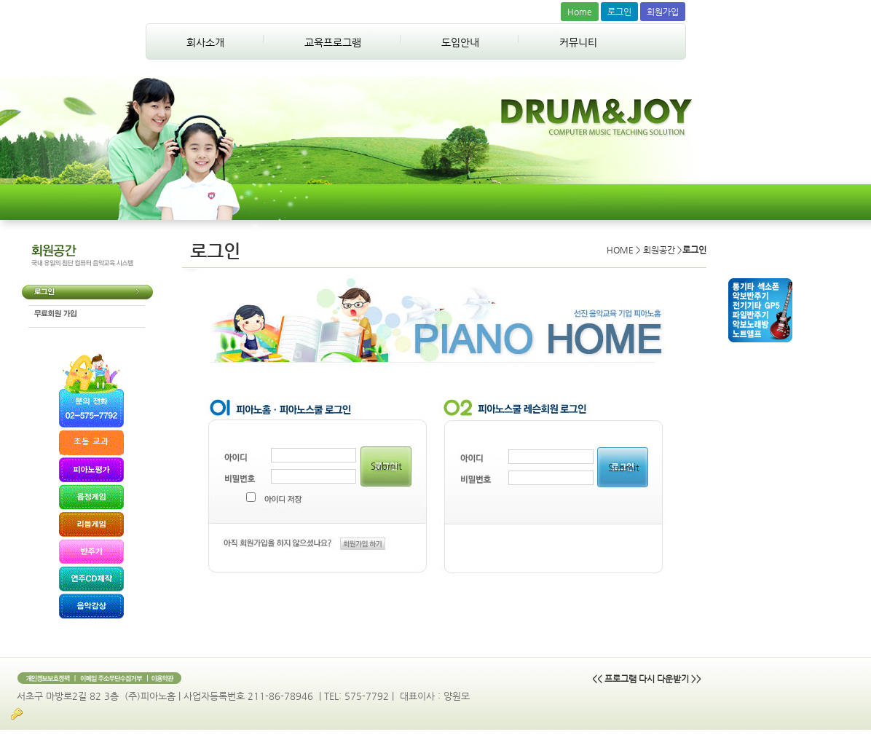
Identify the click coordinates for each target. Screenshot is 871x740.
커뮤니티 (578, 42)
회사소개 (205, 42)
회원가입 (663, 12)
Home (579, 12)
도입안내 (460, 42)
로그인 (619, 12)
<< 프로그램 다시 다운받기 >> (646, 679)
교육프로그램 (332, 42)
